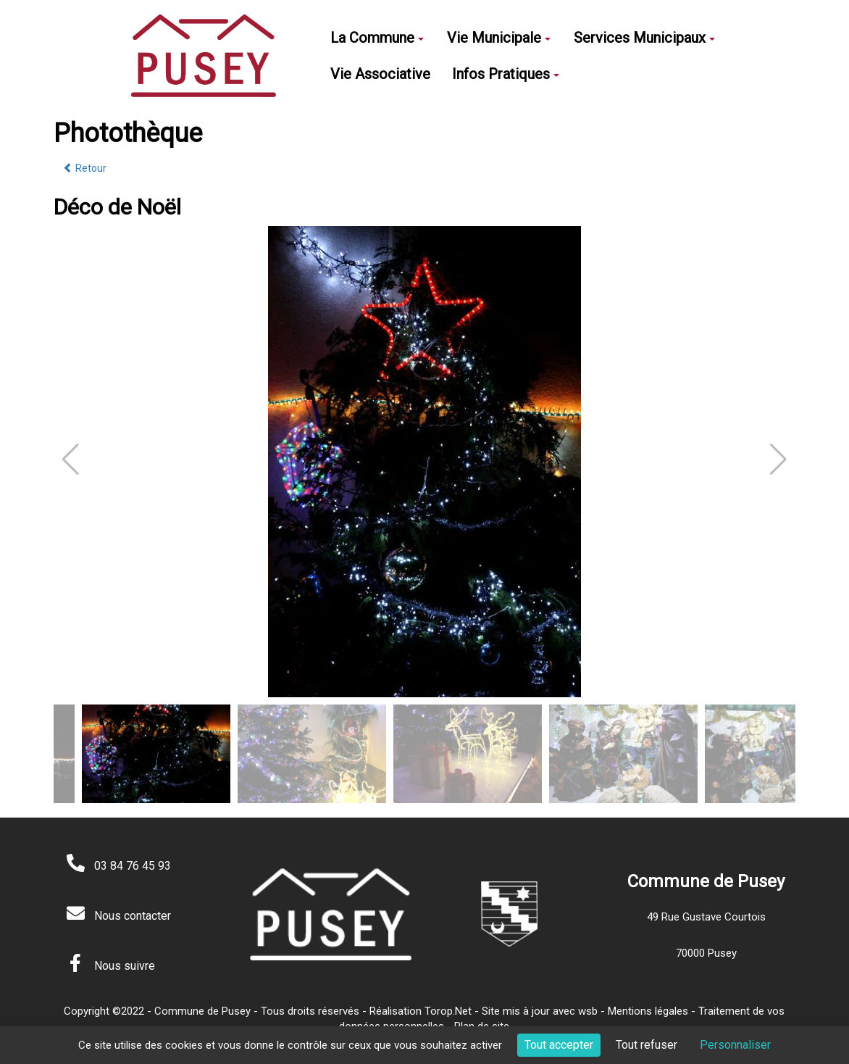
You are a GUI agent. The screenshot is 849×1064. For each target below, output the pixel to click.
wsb (588, 1011)
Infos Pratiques (505, 74)
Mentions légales (648, 1011)
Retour (84, 168)
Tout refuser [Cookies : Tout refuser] (646, 1045)
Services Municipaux (644, 37)
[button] (778, 459)
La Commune (377, 37)
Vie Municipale (499, 37)
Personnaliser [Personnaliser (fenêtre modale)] (735, 1045)
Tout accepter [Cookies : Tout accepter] (558, 1045)
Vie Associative (380, 74)
